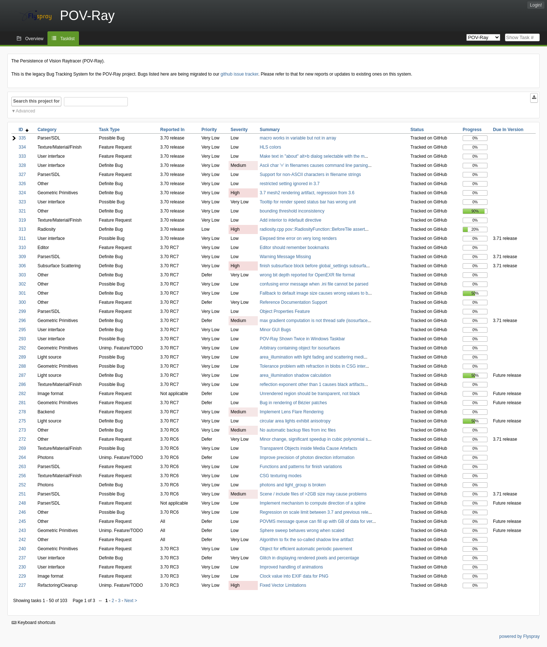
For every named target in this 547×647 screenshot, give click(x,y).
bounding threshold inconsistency (292, 211)
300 (22, 302)
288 (22, 366)
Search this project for (36, 101)
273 (22, 430)
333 (22, 156)
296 (22, 320)
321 (22, 211)
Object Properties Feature (285, 311)
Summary (270, 129)
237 (22, 557)
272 (22, 439)
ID (23, 129)
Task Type (109, 129)
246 (22, 512)
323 (22, 201)
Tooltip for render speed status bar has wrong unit (308, 201)
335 (22, 138)
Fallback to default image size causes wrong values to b (314, 293)
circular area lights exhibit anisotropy (295, 421)
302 (22, 284)
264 (22, 457)
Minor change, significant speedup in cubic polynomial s (314, 439)
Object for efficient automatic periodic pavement (306, 548)
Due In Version (508, 129)
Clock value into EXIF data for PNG (294, 576)
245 (22, 521)
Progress (472, 129)
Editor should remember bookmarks (294, 247)
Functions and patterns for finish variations (301, 466)
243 (22, 530)
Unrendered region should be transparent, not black (310, 393)
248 (22, 503)
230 (22, 567)
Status (417, 129)
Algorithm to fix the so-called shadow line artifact (306, 539)
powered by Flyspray (519, 636)
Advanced (25, 111)
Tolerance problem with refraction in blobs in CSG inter (312, 366)
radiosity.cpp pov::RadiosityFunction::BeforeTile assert (312, 229)
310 (22, 247)
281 (22, 402)
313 (22, 229)
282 (22, 393)
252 (22, 484)
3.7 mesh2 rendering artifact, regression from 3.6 (307, 192)
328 (22, 165)
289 (22, 357)
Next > (131, 600)
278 (22, 411)
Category (47, 129)
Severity (239, 129)
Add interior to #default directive (290, 220)
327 (22, 174)
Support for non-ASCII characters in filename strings (310, 174)
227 (22, 585)
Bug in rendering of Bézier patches (293, 402)
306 (22, 265)
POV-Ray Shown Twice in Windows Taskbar (302, 338)
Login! (536, 5)
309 (22, 256)
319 (22, 220)
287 (22, 375)
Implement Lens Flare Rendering (292, 411)
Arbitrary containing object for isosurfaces (300, 348)
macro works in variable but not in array (298, 138)
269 (22, 448)
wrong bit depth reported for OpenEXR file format (307, 274)
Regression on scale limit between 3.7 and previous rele (314, 512)
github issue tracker (239, 74)
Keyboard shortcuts (34, 622)
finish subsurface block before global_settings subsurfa (313, 265)
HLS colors (270, 147)
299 (22, 311)
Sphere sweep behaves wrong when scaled (302, 530)
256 (22, 475)
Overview (34, 38)
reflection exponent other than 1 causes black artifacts (312, 384)
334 (22, 147)
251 (22, 494)
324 (22, 192)
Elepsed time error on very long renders (298, 238)
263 (22, 466)
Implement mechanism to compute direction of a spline (313, 503)
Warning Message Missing (285, 256)
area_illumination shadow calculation (295, 375)
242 (22, 539)
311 (22, 238)
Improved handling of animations (291, 567)
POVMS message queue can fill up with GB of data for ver (316, 521)
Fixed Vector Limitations (283, 585)
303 (22, 274)
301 (22, 293)
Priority (209, 129)
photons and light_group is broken (293, 484)
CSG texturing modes (281, 475)
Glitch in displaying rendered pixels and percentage (309, 557)
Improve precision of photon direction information (307, 457)
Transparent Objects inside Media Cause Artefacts (308, 448)
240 (22, 548)
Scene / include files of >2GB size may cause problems (313, 494)
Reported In (172, 129)
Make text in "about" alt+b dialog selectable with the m (312, 156)
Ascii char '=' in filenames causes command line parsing (314, 165)
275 (22, 421)
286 (22, 384)
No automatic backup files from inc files (298, 430)
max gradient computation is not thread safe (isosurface (314, 320)
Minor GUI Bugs (275, 329)
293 (22, 338)
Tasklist (67, 38)
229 (22, 576)
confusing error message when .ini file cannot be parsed (314, 284)
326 (22, 183)
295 (22, 329)
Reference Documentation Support (293, 302)
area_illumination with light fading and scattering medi (312, 357)
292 (22, 348)
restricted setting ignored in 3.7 (290, 183)
